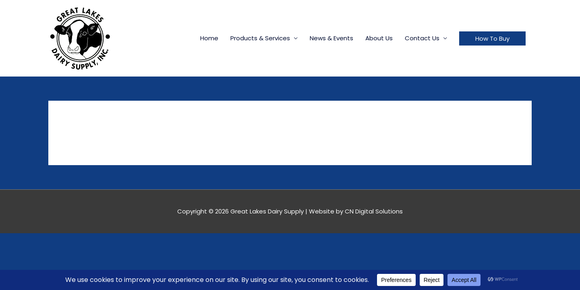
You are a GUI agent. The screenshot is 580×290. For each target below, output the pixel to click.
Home (209, 38)
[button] (492, 38)
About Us (379, 38)
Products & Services (260, 38)
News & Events (331, 38)
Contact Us (422, 38)
